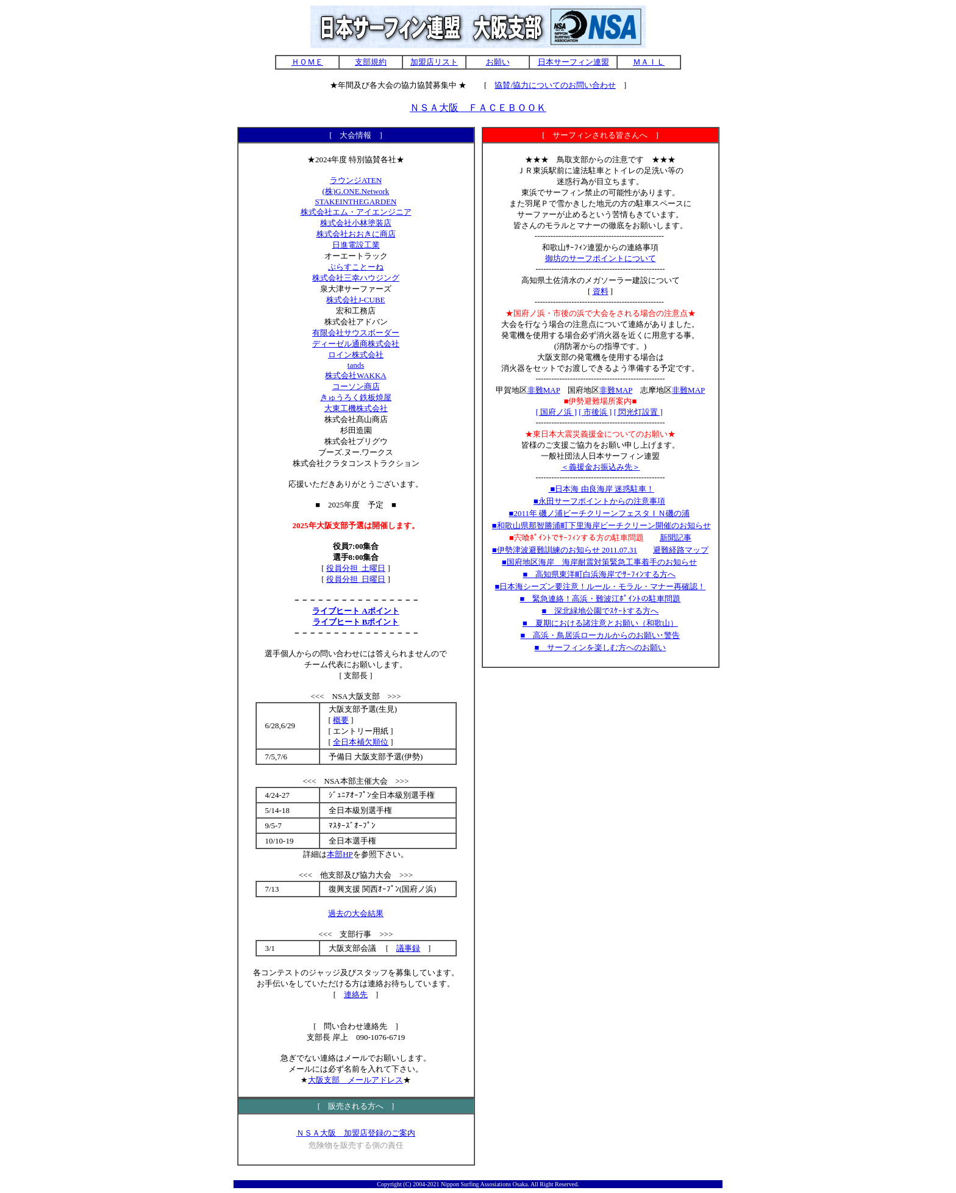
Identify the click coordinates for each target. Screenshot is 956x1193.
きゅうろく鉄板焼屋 (355, 397)
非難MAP (543, 390)
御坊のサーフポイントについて (600, 258)
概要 (341, 720)
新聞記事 (675, 537)
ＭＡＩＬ (649, 61)
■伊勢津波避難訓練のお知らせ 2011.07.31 (564, 549)
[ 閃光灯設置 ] (638, 412)
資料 (600, 291)
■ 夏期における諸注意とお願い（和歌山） (600, 623)
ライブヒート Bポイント (356, 621)
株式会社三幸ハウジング (355, 277)
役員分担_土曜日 (356, 568)
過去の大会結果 (355, 913)
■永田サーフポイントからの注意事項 (599, 501)
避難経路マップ (680, 549)
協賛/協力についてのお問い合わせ (555, 85)
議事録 (408, 948)
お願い (498, 61)
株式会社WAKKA (355, 375)
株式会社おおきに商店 (356, 233)
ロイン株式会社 (355, 354)
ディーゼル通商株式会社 (355, 343)
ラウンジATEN (356, 180)
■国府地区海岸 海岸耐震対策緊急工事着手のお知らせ (599, 562)
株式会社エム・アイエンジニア (356, 212)
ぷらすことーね (355, 266)
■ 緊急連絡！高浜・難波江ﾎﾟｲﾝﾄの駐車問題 (600, 598)
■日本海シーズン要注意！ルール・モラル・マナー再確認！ (600, 586)
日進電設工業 (356, 244)
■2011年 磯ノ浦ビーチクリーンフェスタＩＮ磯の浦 (599, 513)
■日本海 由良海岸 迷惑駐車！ (601, 488)
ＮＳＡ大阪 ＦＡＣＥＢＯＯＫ (478, 107)
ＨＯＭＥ (307, 61)
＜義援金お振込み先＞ (600, 466)
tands (356, 365)
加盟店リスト (434, 61)
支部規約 (371, 61)
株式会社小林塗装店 (355, 222)
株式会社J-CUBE (355, 299)
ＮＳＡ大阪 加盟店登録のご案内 (355, 1132)
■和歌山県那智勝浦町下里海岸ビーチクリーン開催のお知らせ (601, 525)
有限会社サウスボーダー (355, 332)
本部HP (340, 854)
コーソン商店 (356, 386)
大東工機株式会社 (356, 408)
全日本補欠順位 (360, 742)
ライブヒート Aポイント (355, 610)
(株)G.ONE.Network (356, 191)
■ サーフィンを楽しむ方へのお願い (600, 647)
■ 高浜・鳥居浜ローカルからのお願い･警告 (600, 635)
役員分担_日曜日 (356, 579)
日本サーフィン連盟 (573, 61)
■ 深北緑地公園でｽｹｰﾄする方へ (600, 610)
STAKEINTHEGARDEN (356, 201)
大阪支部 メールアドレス (355, 1079)
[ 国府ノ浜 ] (556, 412)
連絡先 (356, 994)
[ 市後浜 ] (595, 412)
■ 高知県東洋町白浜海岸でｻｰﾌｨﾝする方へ (599, 574)
